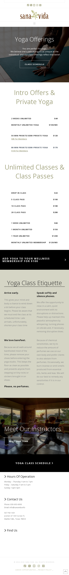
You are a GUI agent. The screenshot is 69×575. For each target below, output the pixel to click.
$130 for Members (19, 151)
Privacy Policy (45, 570)
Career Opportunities (25, 570)
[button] (34, 23)
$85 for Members (19, 139)
